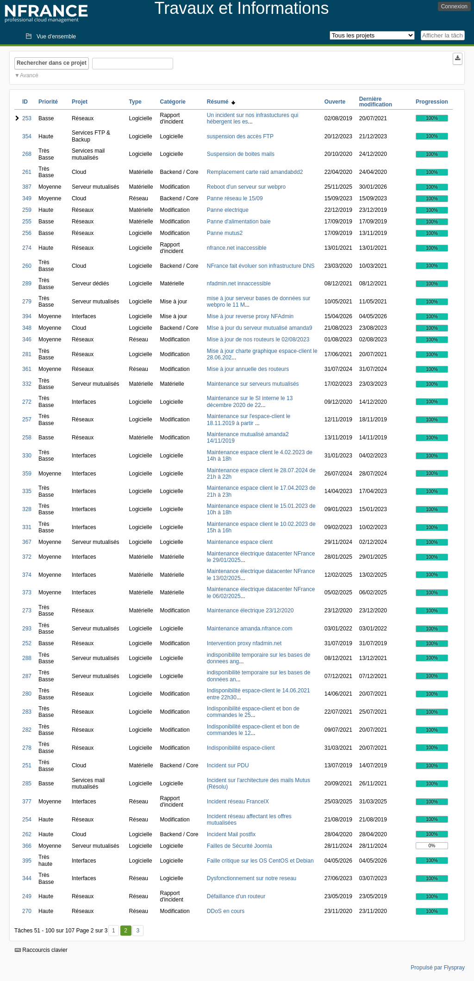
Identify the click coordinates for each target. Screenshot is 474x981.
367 (26, 542)
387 (26, 187)
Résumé (221, 102)
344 (26, 878)
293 (26, 628)
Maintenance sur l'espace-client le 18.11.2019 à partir (248, 419)
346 (26, 339)
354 (26, 136)
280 (26, 694)
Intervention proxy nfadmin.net (244, 643)
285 (26, 783)
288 (26, 658)
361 (26, 369)
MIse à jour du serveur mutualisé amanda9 (259, 328)
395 (26, 861)
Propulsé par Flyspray (438, 967)
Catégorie (173, 102)
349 (26, 198)
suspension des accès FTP (240, 136)
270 (26, 911)
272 (26, 402)
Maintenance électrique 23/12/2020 (250, 610)
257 (26, 419)
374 (26, 575)
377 (26, 801)
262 (26, 834)
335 (26, 491)
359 (26, 473)
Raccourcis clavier (41, 950)
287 (26, 676)
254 (26, 819)
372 (26, 557)
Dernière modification (375, 102)
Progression (432, 102)
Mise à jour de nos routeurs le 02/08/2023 (258, 339)
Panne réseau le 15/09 (235, 198)
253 (26, 118)
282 (26, 730)
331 (26, 527)
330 (26, 455)
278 (26, 748)
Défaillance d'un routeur (236, 896)
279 (26, 301)
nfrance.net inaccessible (237, 248)
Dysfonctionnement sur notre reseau (251, 878)
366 (26, 846)
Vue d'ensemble (56, 36)
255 (26, 221)
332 (26, 384)
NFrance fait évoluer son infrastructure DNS (261, 266)
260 (26, 266)
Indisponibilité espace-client (241, 748)
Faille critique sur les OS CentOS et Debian (260, 861)
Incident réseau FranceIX (238, 801)
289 (26, 283)
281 (26, 354)
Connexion (454, 6)
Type (135, 102)
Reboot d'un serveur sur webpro (246, 187)
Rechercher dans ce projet (52, 63)
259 (26, 210)
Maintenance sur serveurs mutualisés (253, 384)
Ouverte (334, 102)
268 (26, 154)
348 (26, 328)
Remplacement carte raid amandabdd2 (255, 172)
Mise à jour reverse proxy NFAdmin (250, 316)
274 (26, 248)
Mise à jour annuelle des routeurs (248, 369)
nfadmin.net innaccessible (239, 283)
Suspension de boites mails (240, 154)
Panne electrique (228, 210)
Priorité (48, 102)
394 (26, 316)
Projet (79, 102)
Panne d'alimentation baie (239, 221)
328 (26, 509)
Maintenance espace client (240, 542)
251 (26, 765)
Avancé (29, 75)
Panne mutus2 (225, 233)
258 (26, 437)
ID (25, 102)
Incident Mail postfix (231, 834)
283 (26, 712)
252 (26, 643)
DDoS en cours (225, 911)
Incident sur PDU (228, 765)
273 (26, 610)
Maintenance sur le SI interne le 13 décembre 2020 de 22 (250, 401)
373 (26, 592)
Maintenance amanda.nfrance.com (250, 628)
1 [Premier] (113, 930)
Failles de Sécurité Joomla (239, 846)
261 (26, 172)
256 (26, 233)
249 (26, 896)
